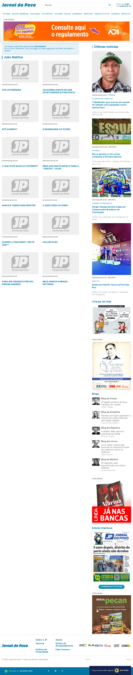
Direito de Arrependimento (64, 644)
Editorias (35, 14)
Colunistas (47, 14)
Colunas (58, 14)
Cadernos (77, 14)
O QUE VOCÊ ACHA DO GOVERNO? (20, 166)
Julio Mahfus (13, 57)
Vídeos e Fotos (101, 14)
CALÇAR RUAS (50, 242)
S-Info (87, 659)
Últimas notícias (106, 46)
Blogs (68, 14)
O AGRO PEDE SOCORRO (55, 205)
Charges (115, 14)
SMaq (128, 659)
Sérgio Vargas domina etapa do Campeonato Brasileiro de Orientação (109, 209)
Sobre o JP (41, 640)
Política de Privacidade (42, 651)
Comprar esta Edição (112, 587)
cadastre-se (125, 6)
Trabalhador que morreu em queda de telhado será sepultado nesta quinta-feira (110, 105)
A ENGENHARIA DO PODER (56, 129)
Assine (59, 640)
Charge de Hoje (101, 301)
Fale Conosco (63, 650)
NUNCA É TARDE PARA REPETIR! (19, 205)
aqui (49, 48)
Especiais (88, 14)
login (127, 4)
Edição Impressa (20, 14)
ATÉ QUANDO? (9, 129)
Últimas (7, 14)
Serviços (125, 14)
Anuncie (40, 643)
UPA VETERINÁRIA (11, 90)
